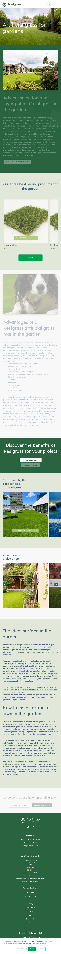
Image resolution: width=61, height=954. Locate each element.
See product (21, 238)
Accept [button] (32, 949)
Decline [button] (41, 949)
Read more (43, 943)
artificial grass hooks (11, 764)
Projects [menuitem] (30, 911)
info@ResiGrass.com (30, 846)
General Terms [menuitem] (30, 907)
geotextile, (12, 743)
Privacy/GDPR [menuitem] (30, 892)
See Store (30, 257)
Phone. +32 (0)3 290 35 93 (30, 840)
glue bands (44, 753)
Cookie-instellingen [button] (21, 949)
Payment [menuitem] (30, 900)
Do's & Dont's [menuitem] (30, 919)
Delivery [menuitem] (30, 904)
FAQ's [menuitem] (30, 915)
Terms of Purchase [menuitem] (30, 896)
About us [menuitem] (30, 923)
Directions (30, 867)
